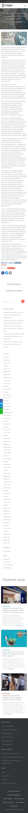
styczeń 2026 (6, 369)
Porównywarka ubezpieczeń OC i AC (13, 757)
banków (23, 62)
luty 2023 (5, 470)
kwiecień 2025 (7, 395)
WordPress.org (7, 567)
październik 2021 (7, 516)
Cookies (4, 779)
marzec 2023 (6, 467)
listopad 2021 (6, 514)
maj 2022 (5, 496)
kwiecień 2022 (7, 499)
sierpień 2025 (6, 383)
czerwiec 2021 (7, 528)
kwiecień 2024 (7, 429)
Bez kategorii (11, 268)
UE (6, 57)
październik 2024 (7, 412)
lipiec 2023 (6, 456)
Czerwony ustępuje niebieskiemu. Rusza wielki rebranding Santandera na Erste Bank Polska (13, 336)
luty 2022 (5, 505)
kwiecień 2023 (7, 464)
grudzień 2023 (7, 441)
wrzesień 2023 (7, 450)
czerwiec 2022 (7, 493)
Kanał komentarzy (8, 565)
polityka (10, 84)
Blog (21, 1)
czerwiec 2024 (7, 424)
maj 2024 (5, 427)
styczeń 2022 (6, 508)
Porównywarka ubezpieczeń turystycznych (11, 762)
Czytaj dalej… (19, 625)
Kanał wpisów (7, 562)
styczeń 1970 (6, 543)
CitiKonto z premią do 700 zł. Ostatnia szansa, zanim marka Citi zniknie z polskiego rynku (13, 315)
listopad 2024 (6, 409)
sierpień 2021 (6, 522)
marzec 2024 (6, 432)
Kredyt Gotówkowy (8, 726)
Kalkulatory (6, 776)
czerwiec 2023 (7, 458)
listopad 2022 (6, 479)
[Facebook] (1, 400)
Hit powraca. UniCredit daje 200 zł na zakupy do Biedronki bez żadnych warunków (12, 344)
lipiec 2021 (6, 525)
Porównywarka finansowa (10, 753)
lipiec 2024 (6, 421)
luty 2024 (5, 435)
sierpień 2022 (6, 487)
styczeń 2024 (6, 438)
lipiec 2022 (6, 490)
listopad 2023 (6, 444)
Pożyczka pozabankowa (9, 730)
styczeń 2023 (6, 473)
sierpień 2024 (6, 418)
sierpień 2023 (6, 453)
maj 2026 (5, 357)
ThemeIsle (20, 809)
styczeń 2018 (6, 540)
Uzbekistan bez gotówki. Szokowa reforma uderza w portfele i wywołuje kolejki (13, 328)
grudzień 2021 (7, 511)
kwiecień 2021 (7, 534)
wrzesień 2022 (7, 485)
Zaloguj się (6, 559)
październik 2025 (7, 377)
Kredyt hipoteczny (8, 737)
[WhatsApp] (1, 409)
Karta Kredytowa (7, 741)
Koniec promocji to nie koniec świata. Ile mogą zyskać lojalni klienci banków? (13, 654)
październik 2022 (7, 482)
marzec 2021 (6, 537)
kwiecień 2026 (7, 360)
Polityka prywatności (9, 783)
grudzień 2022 (7, 476)
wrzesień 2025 (7, 380)
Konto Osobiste (7, 733)
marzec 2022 (6, 502)
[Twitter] (1, 403)
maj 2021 (5, 531)
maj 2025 (5, 392)
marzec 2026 (6, 363)
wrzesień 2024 (7, 415)
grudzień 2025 (7, 371)
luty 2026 (5, 366)
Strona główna (9, 1)
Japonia (3, 209)
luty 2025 (5, 400)
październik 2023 (7, 447)
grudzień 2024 (7, 406)
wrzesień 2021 (7, 519)
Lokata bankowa (7, 744)
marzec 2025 (6, 398)
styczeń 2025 (6, 403)
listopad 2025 (6, 374)
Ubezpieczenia (16, 1)
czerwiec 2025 (7, 389)
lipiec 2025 (6, 386)
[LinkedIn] (1, 406)
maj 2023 (5, 461)
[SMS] (1, 412)
